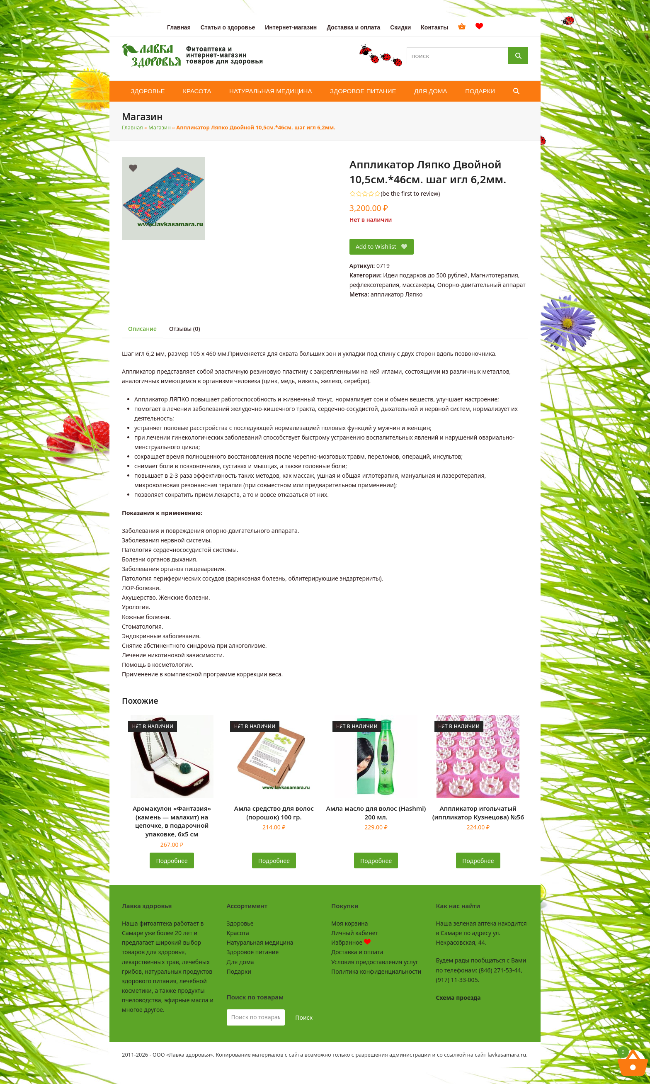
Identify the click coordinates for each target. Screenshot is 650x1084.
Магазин (159, 127)
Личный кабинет (354, 933)
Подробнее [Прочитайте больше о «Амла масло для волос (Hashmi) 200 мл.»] (376, 861)
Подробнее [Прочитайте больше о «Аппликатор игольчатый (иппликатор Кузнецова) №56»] (478, 861)
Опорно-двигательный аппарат (481, 285)
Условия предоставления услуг (374, 962)
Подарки (239, 971)
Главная (132, 127)
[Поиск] (518, 55)
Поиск (304, 1017)
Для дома (240, 962)
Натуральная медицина (260, 942)
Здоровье (240, 923)
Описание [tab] (142, 329)
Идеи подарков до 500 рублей (425, 275)
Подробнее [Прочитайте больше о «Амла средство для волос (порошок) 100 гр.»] (274, 861)
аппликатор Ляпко (396, 294)
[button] (516, 91)
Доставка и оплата (357, 952)
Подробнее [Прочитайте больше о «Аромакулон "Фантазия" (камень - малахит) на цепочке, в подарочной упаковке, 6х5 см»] (172, 861)
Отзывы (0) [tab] (184, 329)
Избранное (351, 942)
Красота (238, 933)
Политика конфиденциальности (376, 971)
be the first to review (411, 194)
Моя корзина (349, 923)
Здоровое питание (253, 952)
